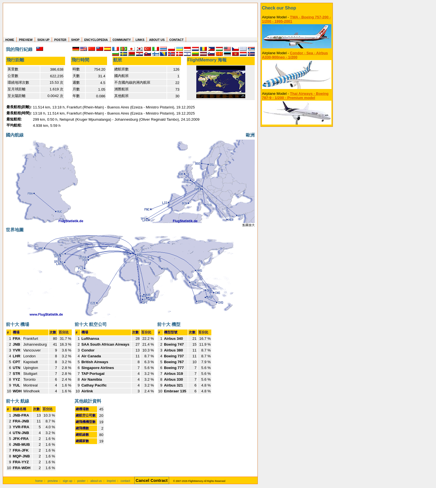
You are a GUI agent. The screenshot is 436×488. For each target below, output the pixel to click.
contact (125, 480)
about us (96, 480)
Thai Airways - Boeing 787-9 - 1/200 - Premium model (295, 95)
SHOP (75, 39)
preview (53, 480)
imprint (111, 480)
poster (81, 480)
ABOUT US (157, 39)
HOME (9, 39)
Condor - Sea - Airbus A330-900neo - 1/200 (295, 55)
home (39, 480)
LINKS (139, 39)
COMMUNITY (122, 39)
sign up (67, 480)
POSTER (60, 39)
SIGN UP (43, 39)
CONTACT (176, 39)
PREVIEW (26, 39)
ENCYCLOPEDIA (96, 39)
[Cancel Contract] (151, 480)
